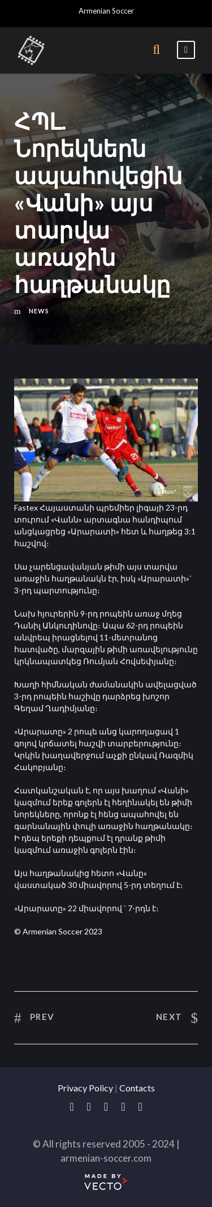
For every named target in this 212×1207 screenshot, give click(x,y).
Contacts (137, 1087)
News (39, 310)
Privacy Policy (85, 1087)
